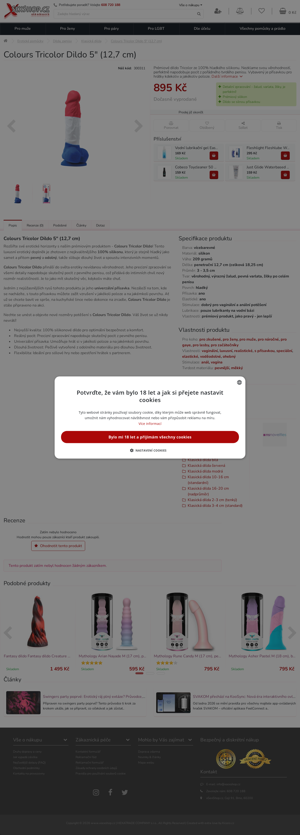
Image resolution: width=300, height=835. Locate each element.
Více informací (150, 423)
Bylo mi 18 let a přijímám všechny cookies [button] (150, 436)
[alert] (150, 417)
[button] (150, 450)
